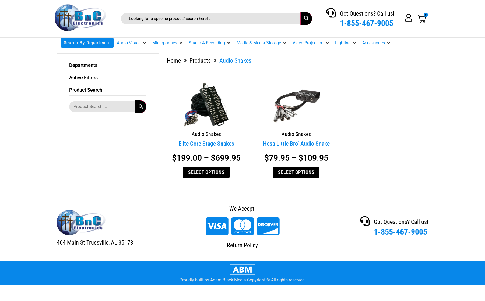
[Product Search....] (102, 106)
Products (200, 60)
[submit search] (306, 18)
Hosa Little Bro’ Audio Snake (296, 143)
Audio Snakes (206, 134)
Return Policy (242, 245)
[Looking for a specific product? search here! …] (210, 18)
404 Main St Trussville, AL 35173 (95, 242)
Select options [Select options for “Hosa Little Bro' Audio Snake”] (296, 172)
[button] (132, 43)
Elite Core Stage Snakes (206, 143)
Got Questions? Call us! (367, 13)
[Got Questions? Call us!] (331, 13)
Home (174, 60)
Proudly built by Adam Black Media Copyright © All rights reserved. (243, 279)
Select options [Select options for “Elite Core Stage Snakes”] (206, 172)
